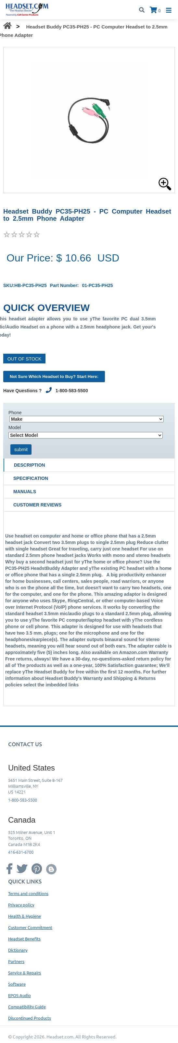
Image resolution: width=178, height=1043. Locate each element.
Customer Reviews (37, 504)
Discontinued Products (29, 1018)
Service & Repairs (24, 972)
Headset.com (59, 1036)
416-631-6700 (20, 852)
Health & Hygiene (24, 916)
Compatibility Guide (27, 1006)
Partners (16, 961)
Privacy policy (21, 904)
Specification (30, 478)
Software (17, 984)
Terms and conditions (28, 893)
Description (29, 465)
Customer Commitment (30, 927)
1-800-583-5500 (22, 800)
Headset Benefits (24, 938)
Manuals (24, 491)
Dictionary (17, 950)
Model (14, 427)
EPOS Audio (19, 995)
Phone (14, 412)
